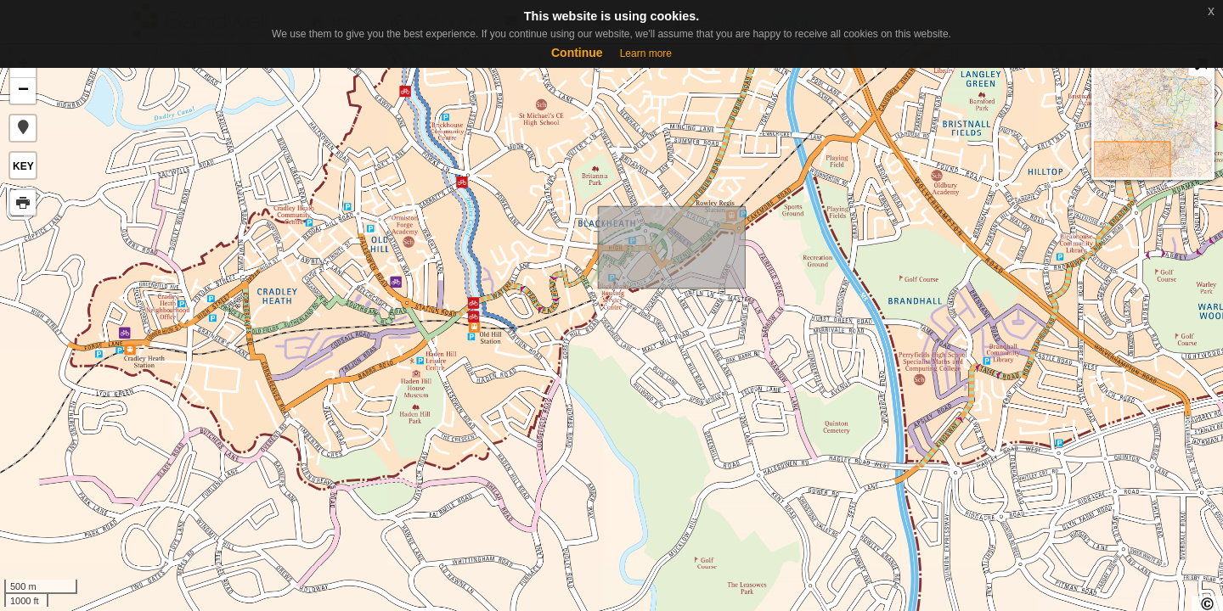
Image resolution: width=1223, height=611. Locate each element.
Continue (577, 52)
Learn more (646, 53)
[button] (23, 128)
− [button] (23, 91)
